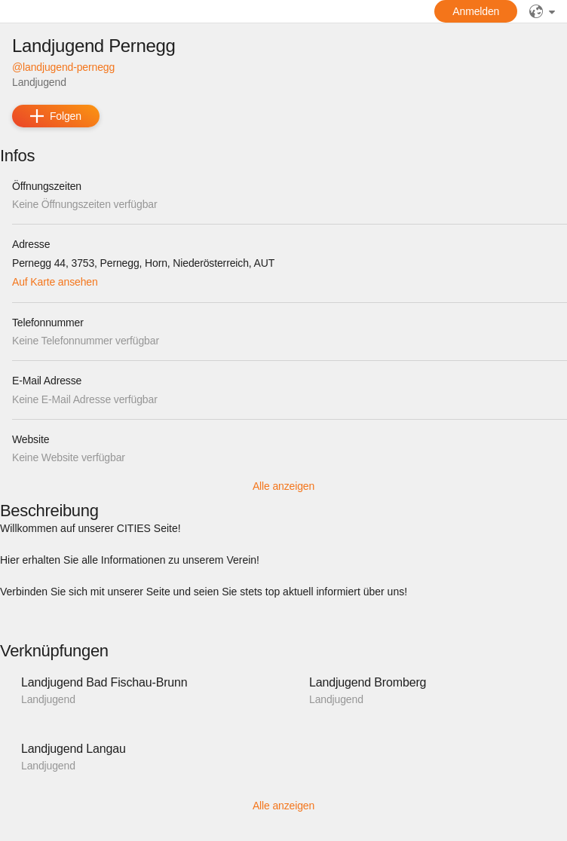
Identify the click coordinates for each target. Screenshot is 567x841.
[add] (56, 116)
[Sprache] (542, 11)
